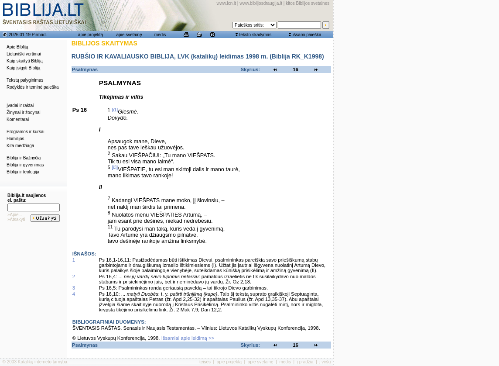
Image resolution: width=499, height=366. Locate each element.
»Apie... (14, 214)
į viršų (325, 361)
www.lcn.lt (226, 3)
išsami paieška (307, 34)
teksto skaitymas (255, 34)
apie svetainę (129, 34)
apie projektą (90, 34)
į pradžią (305, 361)
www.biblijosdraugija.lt (260, 3)
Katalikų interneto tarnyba (42, 361)
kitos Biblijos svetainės (307, 3)
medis (160, 34)
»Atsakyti (16, 219)
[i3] (115, 167)
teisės (205, 361)
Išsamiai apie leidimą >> (188, 338)
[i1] (115, 109)
